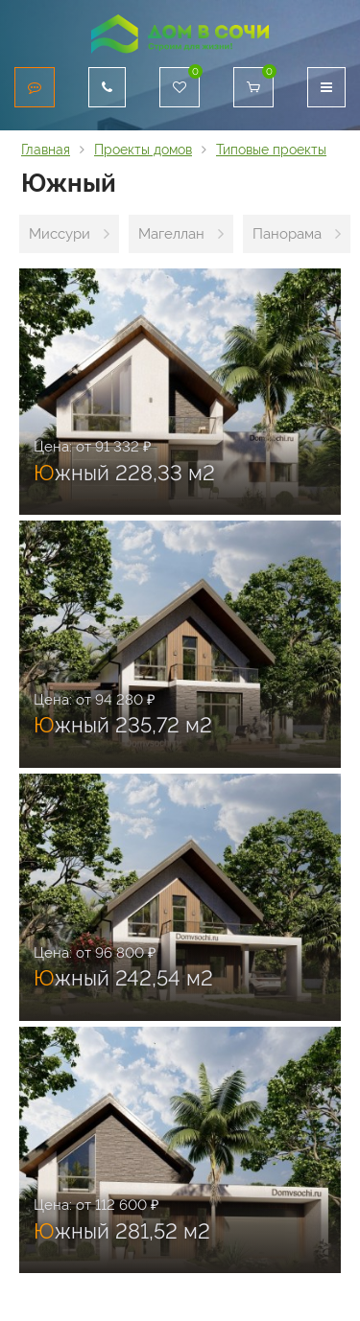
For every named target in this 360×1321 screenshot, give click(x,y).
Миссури (59, 234)
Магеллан (171, 234)
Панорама (287, 234)
